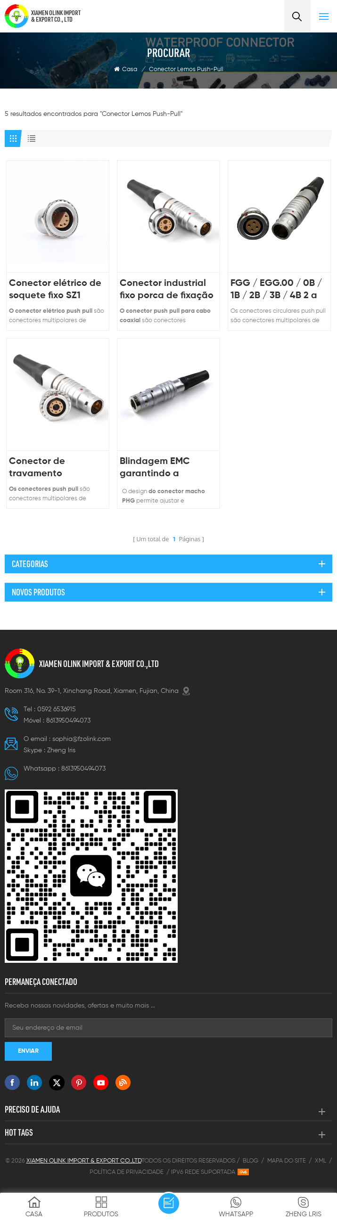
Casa (125, 69)
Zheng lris (61, 750)
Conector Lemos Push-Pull (186, 69)
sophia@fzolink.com (81, 739)
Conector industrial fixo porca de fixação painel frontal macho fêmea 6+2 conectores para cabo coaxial (167, 290)
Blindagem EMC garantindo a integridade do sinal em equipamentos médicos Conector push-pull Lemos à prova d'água (165, 468)
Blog (250, 1161)
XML (320, 1161)
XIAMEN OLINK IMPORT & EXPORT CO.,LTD (99, 663)
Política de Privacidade (127, 1172)
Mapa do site (286, 1161)
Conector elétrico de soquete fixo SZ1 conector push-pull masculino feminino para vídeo (55, 290)
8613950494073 (68, 720)
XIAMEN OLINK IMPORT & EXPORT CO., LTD (56, 16)
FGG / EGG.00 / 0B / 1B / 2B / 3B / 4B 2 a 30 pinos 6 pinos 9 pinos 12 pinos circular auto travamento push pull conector (278, 290)
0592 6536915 (56, 709)
